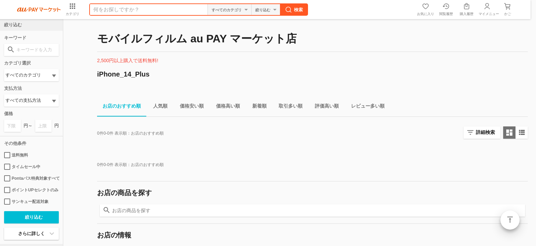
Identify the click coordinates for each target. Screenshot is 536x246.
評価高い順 (324, 107)
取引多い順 (288, 107)
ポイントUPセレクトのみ (31, 190)
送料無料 (16, 155)
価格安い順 (189, 107)
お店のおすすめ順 (119, 107)
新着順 (257, 107)
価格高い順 (225, 107)
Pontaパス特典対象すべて (31, 178)
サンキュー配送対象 (26, 202)
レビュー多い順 (365, 107)
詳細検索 (485, 132)
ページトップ (510, 220)
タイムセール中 (22, 167)
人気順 (158, 107)
